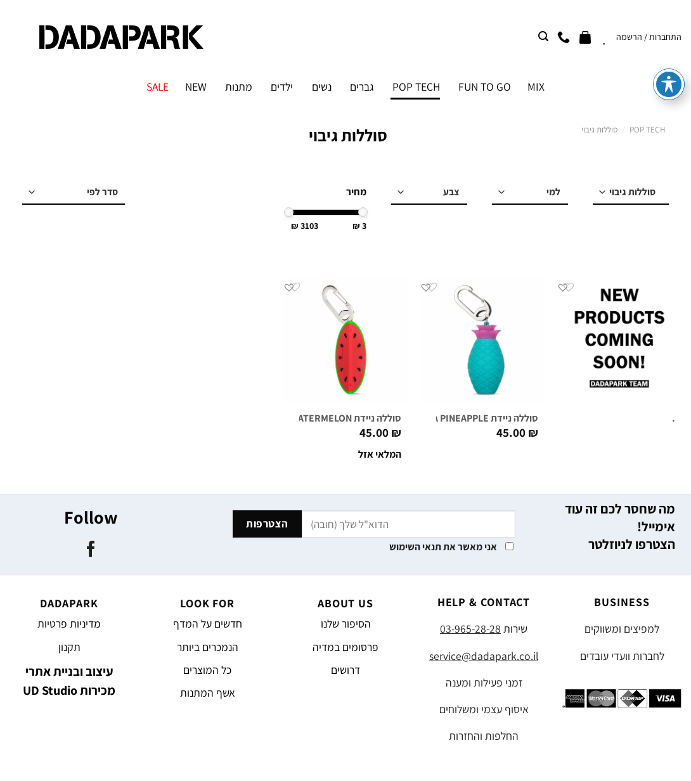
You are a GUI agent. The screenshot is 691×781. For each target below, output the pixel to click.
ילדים (282, 86)
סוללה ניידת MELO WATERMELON (332, 418)
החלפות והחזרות (484, 735)
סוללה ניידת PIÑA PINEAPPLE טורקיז (464, 418)
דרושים (345, 669)
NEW (196, 86)
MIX (536, 86)
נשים (322, 86)
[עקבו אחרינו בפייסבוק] (91, 550)
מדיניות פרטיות (69, 623)
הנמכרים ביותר (207, 647)
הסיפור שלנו (346, 623)
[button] (563, 287)
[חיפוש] (543, 36)
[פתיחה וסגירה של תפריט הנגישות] (669, 34)
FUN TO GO (484, 86)
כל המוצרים (207, 669)
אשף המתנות (207, 692)
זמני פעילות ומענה (484, 682)
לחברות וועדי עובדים (622, 656)
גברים (362, 86)
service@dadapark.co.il (483, 656)
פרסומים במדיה (345, 647)
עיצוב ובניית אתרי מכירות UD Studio (69, 681)
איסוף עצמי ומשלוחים (484, 709)
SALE (157, 86)
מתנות (238, 86)
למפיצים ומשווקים (621, 628)
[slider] (363, 212)
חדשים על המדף (207, 623)
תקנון (69, 647)
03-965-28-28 (470, 628)
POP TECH (416, 86)
